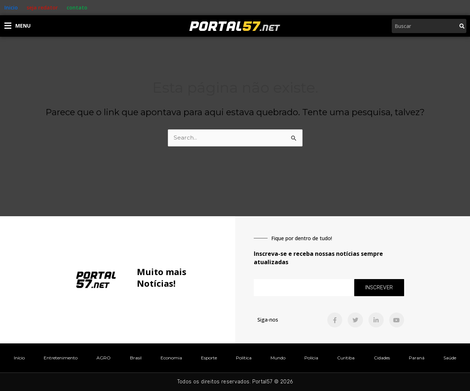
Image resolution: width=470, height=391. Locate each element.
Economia (171, 357)
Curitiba (346, 357)
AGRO (103, 357)
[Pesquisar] (462, 26)
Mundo (277, 357)
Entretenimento (61, 357)
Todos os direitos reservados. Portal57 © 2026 (235, 382)
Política (244, 357)
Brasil (136, 357)
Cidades (382, 357)
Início (19, 357)
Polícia (311, 357)
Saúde (449, 357)
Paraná (416, 357)
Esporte (209, 357)
